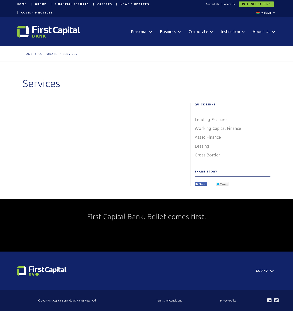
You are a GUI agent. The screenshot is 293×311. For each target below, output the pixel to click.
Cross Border (207, 154)
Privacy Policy (228, 300)
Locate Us (229, 4)
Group (40, 4)
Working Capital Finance (218, 128)
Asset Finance (208, 137)
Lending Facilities (211, 119)
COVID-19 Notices (37, 12)
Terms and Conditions (169, 300)
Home (22, 4)
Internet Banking (256, 4)
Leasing (202, 146)
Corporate (47, 54)
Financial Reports (72, 4)
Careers (104, 4)
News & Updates (134, 4)
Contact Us (212, 4)
